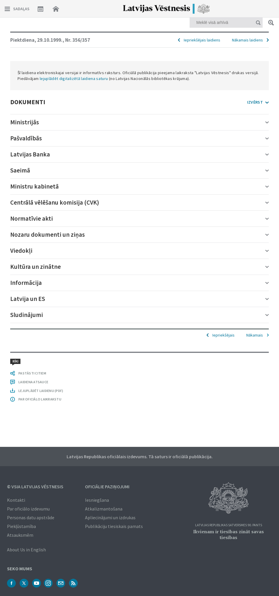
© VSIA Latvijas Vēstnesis (35, 486)
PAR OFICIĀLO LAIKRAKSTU (39, 399)
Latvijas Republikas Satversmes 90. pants (228, 525)
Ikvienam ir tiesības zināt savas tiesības (228, 534)
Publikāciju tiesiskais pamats (114, 526)
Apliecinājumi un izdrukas (110, 517)
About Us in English (26, 550)
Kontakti (16, 500)
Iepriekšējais (223, 335)
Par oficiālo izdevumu (28, 509)
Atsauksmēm (20, 535)
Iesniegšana (97, 500)
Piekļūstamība (21, 526)
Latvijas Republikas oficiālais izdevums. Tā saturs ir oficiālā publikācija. (140, 456)
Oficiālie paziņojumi (107, 486)
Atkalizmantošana (103, 509)
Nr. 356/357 (77, 40)
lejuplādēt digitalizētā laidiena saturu (74, 78)
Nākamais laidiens (247, 40)
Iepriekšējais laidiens (202, 40)
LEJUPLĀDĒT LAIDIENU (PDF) (40, 390)
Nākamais (254, 335)
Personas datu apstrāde (30, 517)
